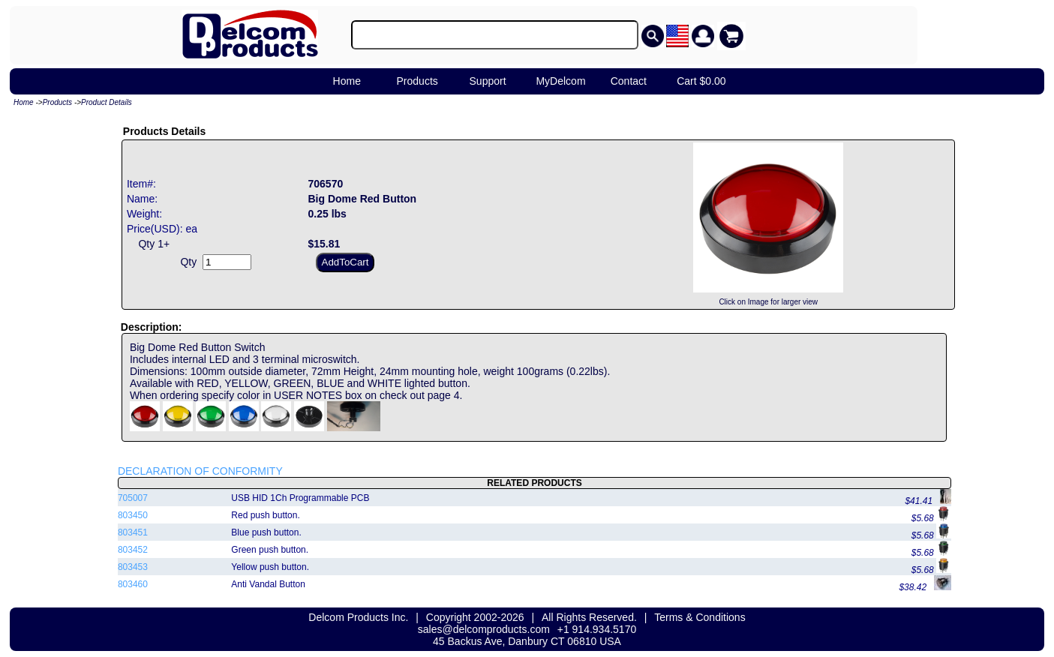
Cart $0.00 (701, 81)
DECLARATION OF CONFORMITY (200, 471)
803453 (133, 567)
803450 (133, 515)
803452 (133, 549)
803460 (133, 584)
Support (488, 81)
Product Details (106, 102)
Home (347, 81)
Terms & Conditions (699, 617)
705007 (133, 498)
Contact (629, 81)
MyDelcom (560, 81)
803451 (133, 532)
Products (417, 81)
